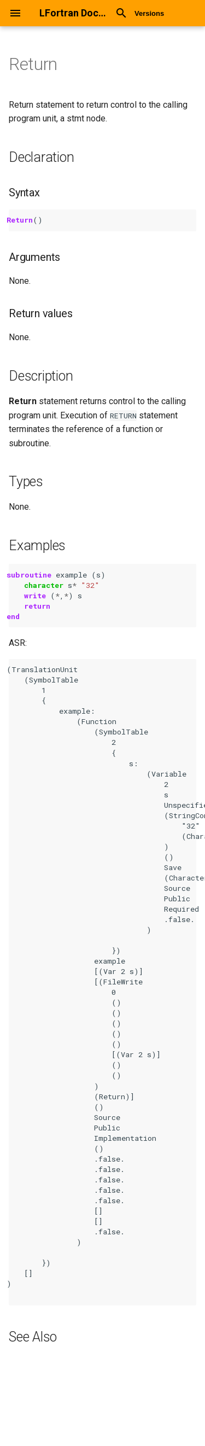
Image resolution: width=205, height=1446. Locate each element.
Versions (149, 13)
